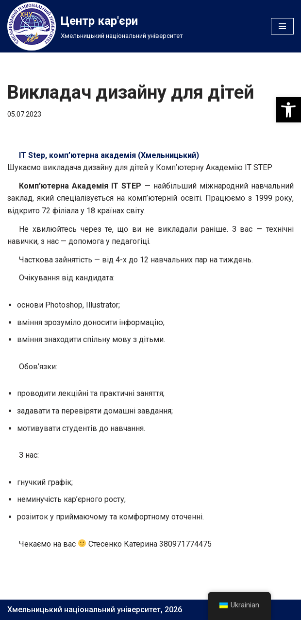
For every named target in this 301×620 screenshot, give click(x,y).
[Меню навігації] (282, 26)
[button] (288, 109)
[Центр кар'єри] (95, 26)
